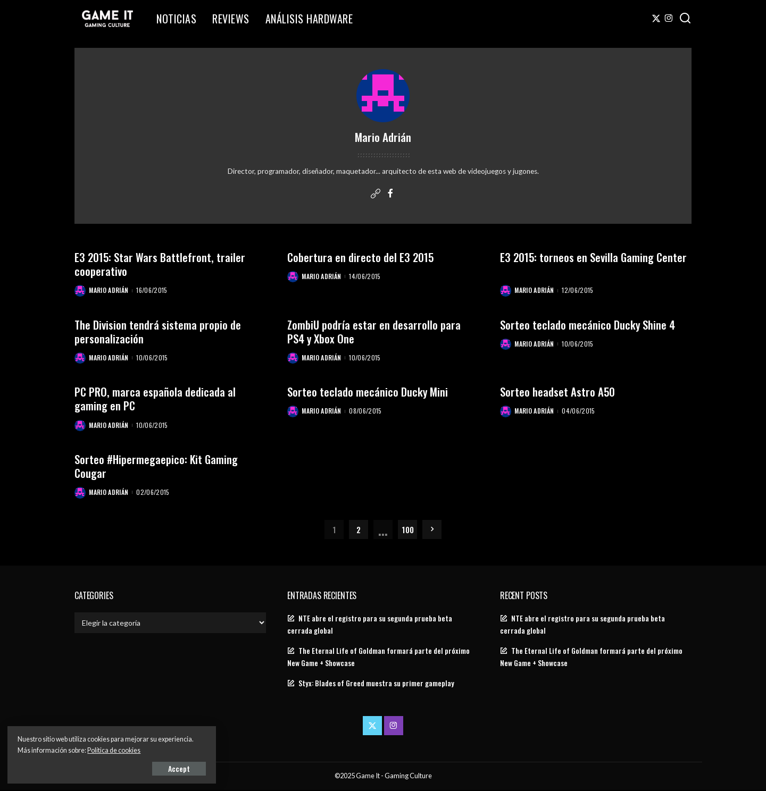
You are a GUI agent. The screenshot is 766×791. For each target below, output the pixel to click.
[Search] (685, 18)
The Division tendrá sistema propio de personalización (157, 331)
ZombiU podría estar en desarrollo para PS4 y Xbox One (374, 331)
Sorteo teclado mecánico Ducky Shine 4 (588, 324)
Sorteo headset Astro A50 (557, 392)
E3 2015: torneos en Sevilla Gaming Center (594, 257)
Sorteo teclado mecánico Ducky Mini (367, 392)
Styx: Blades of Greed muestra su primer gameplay (376, 684)
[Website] (375, 194)
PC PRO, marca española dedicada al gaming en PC (155, 399)
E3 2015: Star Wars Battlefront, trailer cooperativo (160, 264)
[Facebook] (390, 194)
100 (408, 530)
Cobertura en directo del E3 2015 (361, 257)
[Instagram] (668, 18)
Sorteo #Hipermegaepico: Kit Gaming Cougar (156, 466)
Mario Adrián (109, 290)
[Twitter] (656, 18)
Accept (130, 767)
